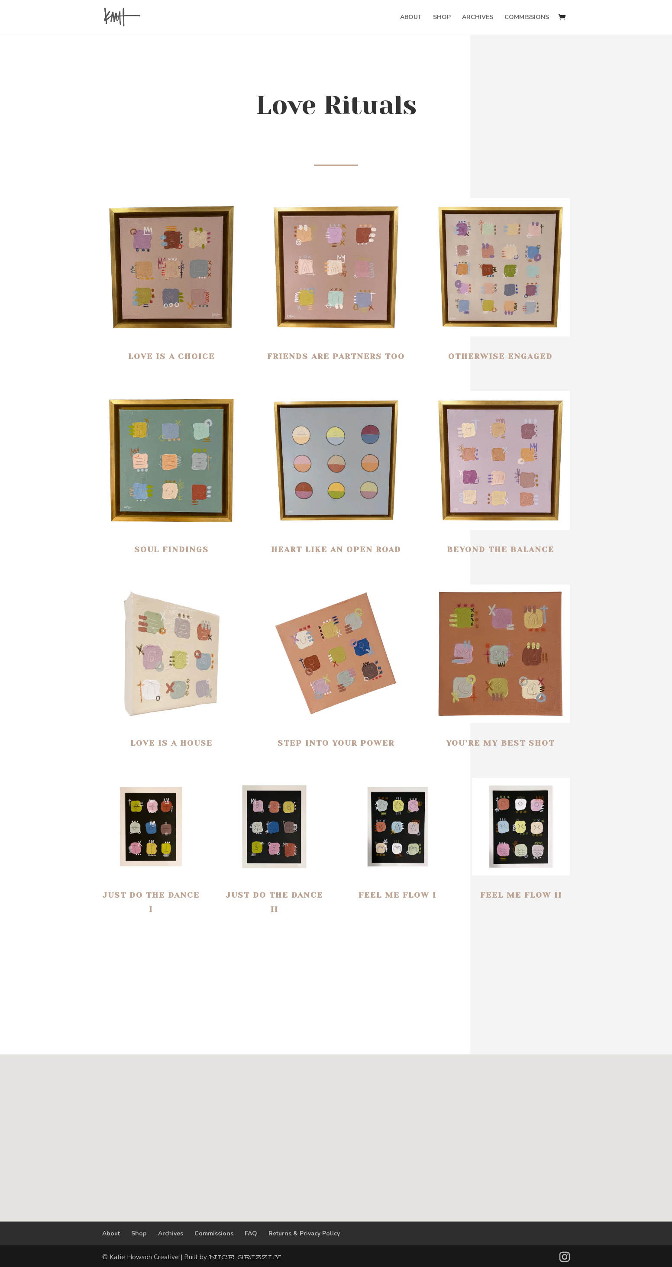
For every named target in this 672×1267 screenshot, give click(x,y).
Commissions (213, 1233)
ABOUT (411, 17)
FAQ (251, 1233)
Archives (170, 1233)
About (111, 1233)
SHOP (442, 17)
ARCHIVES (477, 17)
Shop (139, 1233)
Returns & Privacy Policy (304, 1233)
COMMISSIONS (526, 17)
